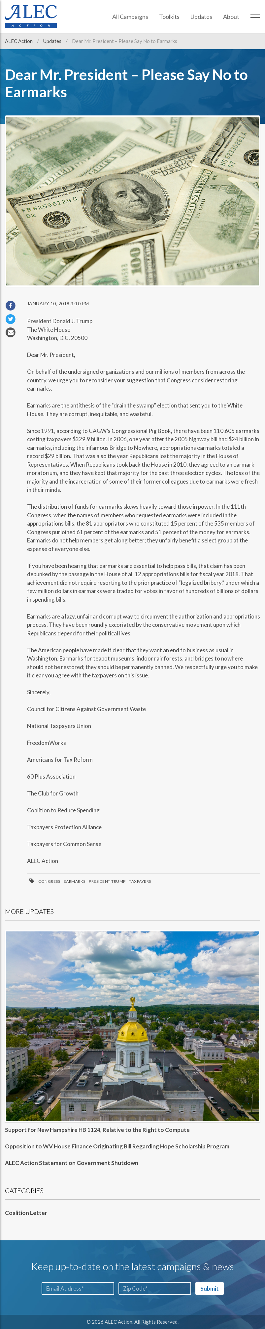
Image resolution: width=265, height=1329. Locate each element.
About (231, 16)
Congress (49, 881)
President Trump (107, 881)
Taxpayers (140, 881)
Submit (209, 1288)
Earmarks (74, 881)
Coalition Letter (26, 1212)
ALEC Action (19, 41)
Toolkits (169, 16)
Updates (201, 16)
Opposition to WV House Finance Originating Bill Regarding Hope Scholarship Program (117, 1146)
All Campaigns (130, 16)
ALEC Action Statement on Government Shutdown (71, 1162)
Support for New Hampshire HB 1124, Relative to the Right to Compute (97, 1129)
